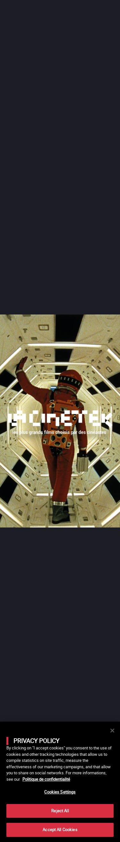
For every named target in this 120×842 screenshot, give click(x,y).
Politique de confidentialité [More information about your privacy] (46, 779)
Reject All (59, 811)
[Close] (112, 731)
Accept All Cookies (60, 829)
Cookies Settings (60, 792)
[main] (60, 782)
